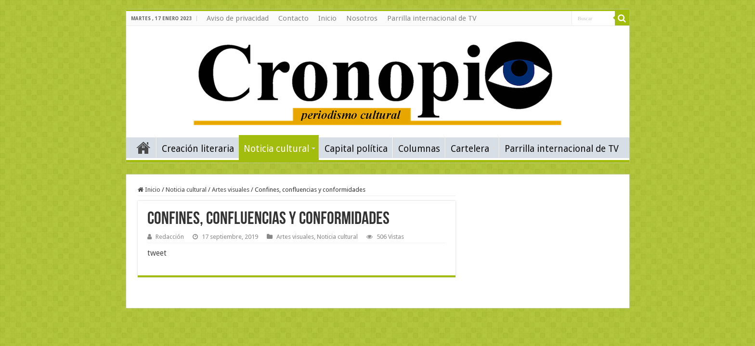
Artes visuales (230, 189)
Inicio (327, 18)
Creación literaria (198, 148)
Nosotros (362, 18)
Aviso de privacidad (238, 18)
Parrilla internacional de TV (432, 18)
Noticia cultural (276, 148)
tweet (157, 253)
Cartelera (470, 148)
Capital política (356, 148)
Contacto (293, 18)
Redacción (170, 236)
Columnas (419, 148)
